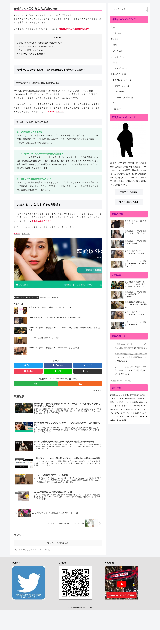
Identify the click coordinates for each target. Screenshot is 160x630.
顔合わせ (113, 402)
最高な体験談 (139, 402)
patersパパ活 (45, 297)
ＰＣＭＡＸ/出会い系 (122, 80)
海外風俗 (115, 39)
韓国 (115, 45)
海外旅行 (117, 109)
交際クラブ (129, 395)
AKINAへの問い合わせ (129, 202)
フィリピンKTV (120, 68)
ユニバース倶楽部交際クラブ (127, 398)
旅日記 (114, 103)
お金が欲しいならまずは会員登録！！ (34, 54)
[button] (146, 9)
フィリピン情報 (128, 413)
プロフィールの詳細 (129, 192)
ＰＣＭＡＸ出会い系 (130, 416)
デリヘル (117, 33)
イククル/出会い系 (121, 86)
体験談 (112, 395)
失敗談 (116, 409)
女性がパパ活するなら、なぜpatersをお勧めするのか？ (41, 43)
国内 (115, 62)
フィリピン (118, 51)
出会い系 (55, 297)
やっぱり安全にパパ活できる (32, 50)
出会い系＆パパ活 (32, 297)
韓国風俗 (136, 395)
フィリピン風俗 (124, 409)
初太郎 (140, 348)
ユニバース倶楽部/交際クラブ (126, 97)
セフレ (126, 402)
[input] (129, 9)
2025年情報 (123, 420)
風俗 (113, 27)
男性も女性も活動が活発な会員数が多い (37, 46)
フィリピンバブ (118, 57)
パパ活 (131, 402)
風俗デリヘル (139, 413)
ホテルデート (128, 406)
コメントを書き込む (58, 544)
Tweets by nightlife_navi (120, 381)
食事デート (142, 398)
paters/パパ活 (19, 297)
